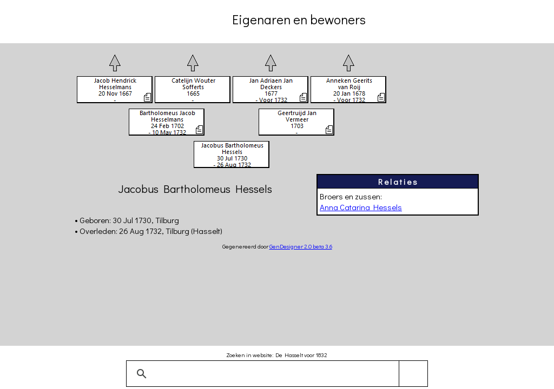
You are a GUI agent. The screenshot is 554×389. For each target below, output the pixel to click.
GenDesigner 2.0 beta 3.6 (300, 246)
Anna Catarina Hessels (361, 207)
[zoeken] (275, 373)
